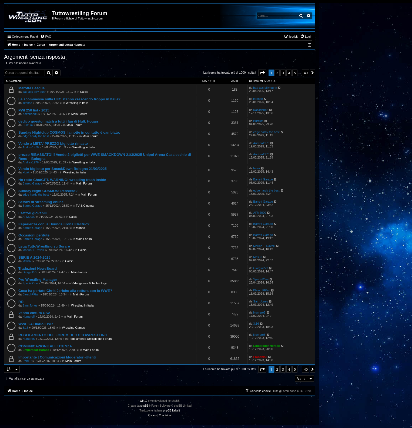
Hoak (25, 172)
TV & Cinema (84, 205)
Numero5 (28, 316)
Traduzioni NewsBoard (37, 268)
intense (27, 102)
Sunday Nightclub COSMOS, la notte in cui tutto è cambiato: (69, 132)
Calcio (84, 91)
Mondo (80, 227)
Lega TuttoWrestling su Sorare (44, 246)
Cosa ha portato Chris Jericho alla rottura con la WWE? (65, 291)
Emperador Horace (35, 349)
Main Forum (79, 114)
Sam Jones (29, 305)
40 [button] (305, 72)
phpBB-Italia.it (171, 410)
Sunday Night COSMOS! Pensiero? (48, 191)
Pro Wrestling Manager (37, 280)
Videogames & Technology (89, 283)
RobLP (27, 361)
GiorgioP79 (29, 272)
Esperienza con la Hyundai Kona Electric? (53, 224)
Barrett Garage (32, 183)
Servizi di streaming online (40, 202)
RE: (21, 302)
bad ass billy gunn (34, 91)
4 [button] (289, 72)
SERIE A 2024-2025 (34, 257)
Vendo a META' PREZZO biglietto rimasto (53, 143)
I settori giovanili (32, 213)
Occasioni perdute (33, 235)
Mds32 (26, 261)
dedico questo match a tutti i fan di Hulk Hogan (58, 121)
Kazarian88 (30, 114)
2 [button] (277, 72)
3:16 (25, 327)
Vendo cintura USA (34, 313)
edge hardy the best (35, 136)
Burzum (27, 125)
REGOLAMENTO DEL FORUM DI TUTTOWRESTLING (62, 335)
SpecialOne (30, 283)
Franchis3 (260, 356)
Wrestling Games (73, 327)
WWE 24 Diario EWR (35, 324)
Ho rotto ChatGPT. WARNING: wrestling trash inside (62, 180)
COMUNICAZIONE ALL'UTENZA (45, 346)
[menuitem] (45, 36)
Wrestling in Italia (77, 102)
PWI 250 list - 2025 (33, 110)
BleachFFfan (30, 294)
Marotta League (31, 88)
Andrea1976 (30, 147)
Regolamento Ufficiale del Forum (90, 338)
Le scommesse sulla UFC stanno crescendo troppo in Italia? (69, 99)
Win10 (143, 400)
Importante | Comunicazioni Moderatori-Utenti (57, 357)
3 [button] (283, 72)
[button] (262, 73)
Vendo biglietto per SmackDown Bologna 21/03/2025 (62, 169)
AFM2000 (28, 216)
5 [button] (295, 72)
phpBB (144, 405)
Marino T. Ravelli (33, 250)
